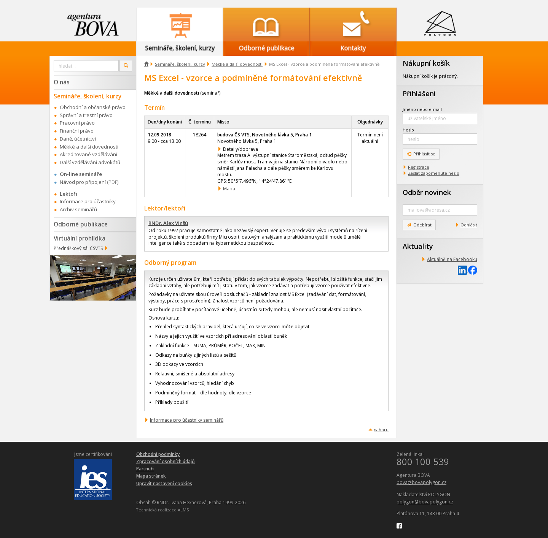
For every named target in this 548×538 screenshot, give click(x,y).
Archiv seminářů (78, 209)
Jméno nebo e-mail (422, 109)
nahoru (381, 429)
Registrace (418, 167)
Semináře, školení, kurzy (180, 64)
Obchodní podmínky (158, 454)
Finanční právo (77, 130)
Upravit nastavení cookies (164, 483)
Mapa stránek (151, 476)
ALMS (183, 510)
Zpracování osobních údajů (165, 461)
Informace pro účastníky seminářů (186, 420)
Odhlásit (468, 225)
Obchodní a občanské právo (93, 107)
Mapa (229, 188)
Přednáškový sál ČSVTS (78, 248)
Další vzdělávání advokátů (90, 162)
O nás (62, 82)
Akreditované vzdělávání (88, 154)
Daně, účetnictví (78, 138)
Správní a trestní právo (86, 115)
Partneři (145, 468)
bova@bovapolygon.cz (421, 482)
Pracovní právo (77, 122)
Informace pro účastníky (88, 201)
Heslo (408, 130)
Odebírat (419, 225)
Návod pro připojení (83, 182)
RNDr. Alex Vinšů (168, 223)
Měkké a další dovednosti (237, 64)
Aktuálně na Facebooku (452, 259)
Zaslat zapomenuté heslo (433, 173)
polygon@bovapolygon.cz (425, 501)
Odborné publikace (81, 224)
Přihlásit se (421, 154)
